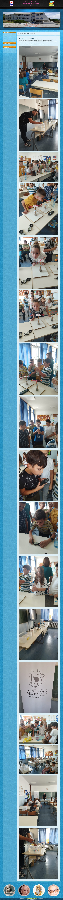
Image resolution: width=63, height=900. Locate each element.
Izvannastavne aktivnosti (8, 37)
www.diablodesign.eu (33, 899)
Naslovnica (6, 34)
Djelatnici (6, 36)
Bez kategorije (21, 33)
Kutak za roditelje (7, 40)
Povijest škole (6, 35)
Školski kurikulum (7, 38)
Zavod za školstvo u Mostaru (9, 50)
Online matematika (7, 51)
